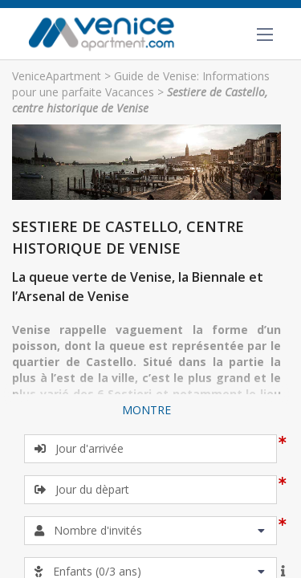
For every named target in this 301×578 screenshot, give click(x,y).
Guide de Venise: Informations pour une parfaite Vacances (141, 84)
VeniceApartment (56, 75)
